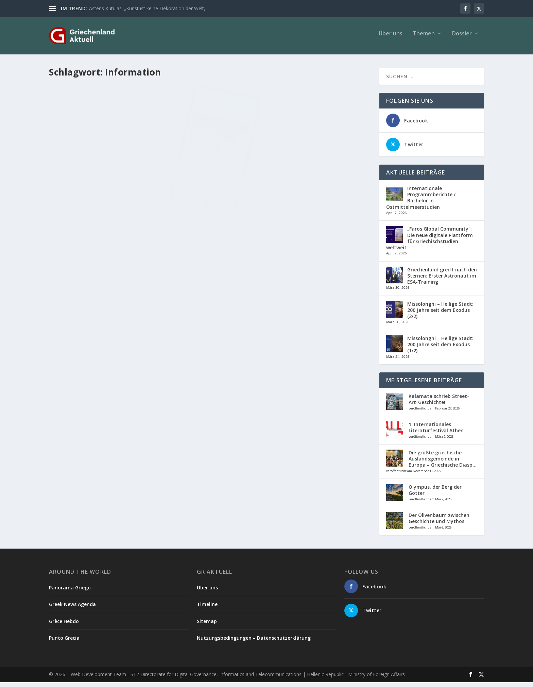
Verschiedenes (133, 209)
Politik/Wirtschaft (101, 209)
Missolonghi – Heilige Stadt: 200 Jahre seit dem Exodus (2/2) (440, 314)
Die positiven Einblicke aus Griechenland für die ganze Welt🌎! (124, 194)
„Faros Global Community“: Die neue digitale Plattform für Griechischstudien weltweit (429, 242)
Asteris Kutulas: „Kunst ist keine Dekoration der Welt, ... (149, 8)
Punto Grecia (64, 642)
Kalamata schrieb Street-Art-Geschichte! (439, 404)
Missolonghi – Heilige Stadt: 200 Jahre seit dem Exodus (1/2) (440, 349)
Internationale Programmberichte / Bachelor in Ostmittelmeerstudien (420, 202)
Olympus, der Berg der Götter (435, 494)
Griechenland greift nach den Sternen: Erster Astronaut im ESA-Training (442, 280)
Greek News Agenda (72, 609)
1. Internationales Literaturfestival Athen (436, 432)
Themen (424, 38)
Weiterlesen (76, 243)
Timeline (207, 609)
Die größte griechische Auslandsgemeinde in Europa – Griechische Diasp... (443, 463)
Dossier (462, 38)
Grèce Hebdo (64, 626)
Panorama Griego (70, 592)
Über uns (390, 38)
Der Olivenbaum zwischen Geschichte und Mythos (439, 523)
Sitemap (207, 626)
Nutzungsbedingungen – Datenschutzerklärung (254, 642)
